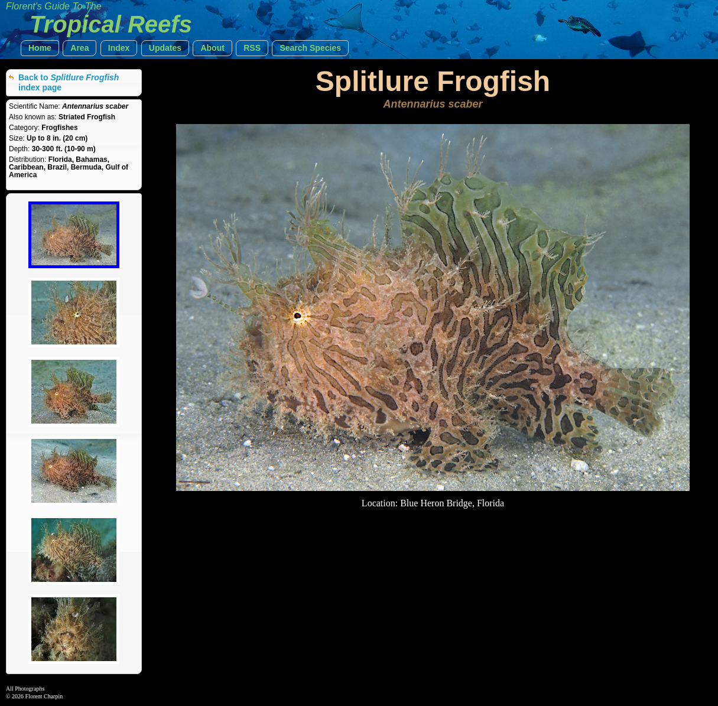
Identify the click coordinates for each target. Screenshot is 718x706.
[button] (40, 48)
